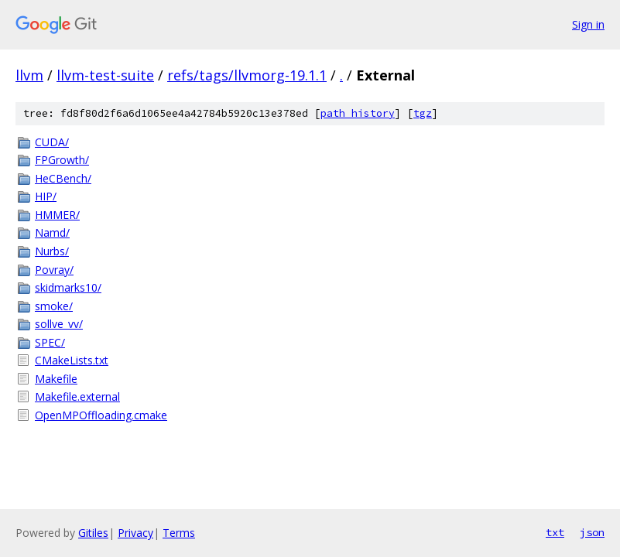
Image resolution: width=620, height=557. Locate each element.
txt (555, 532)
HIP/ (46, 196)
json (592, 532)
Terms (179, 532)
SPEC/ (50, 342)
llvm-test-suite (105, 75)
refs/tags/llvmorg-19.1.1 (247, 75)
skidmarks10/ (68, 287)
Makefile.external (77, 396)
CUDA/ (52, 142)
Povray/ (54, 269)
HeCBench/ (63, 178)
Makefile (56, 378)
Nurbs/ (52, 251)
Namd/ (52, 232)
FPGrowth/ (62, 159)
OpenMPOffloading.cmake (101, 415)
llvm (29, 75)
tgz (422, 113)
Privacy (135, 532)
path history (357, 113)
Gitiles (93, 532)
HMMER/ (57, 214)
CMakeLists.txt (71, 360)
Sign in (588, 24)
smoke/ (54, 306)
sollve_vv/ (59, 323)
